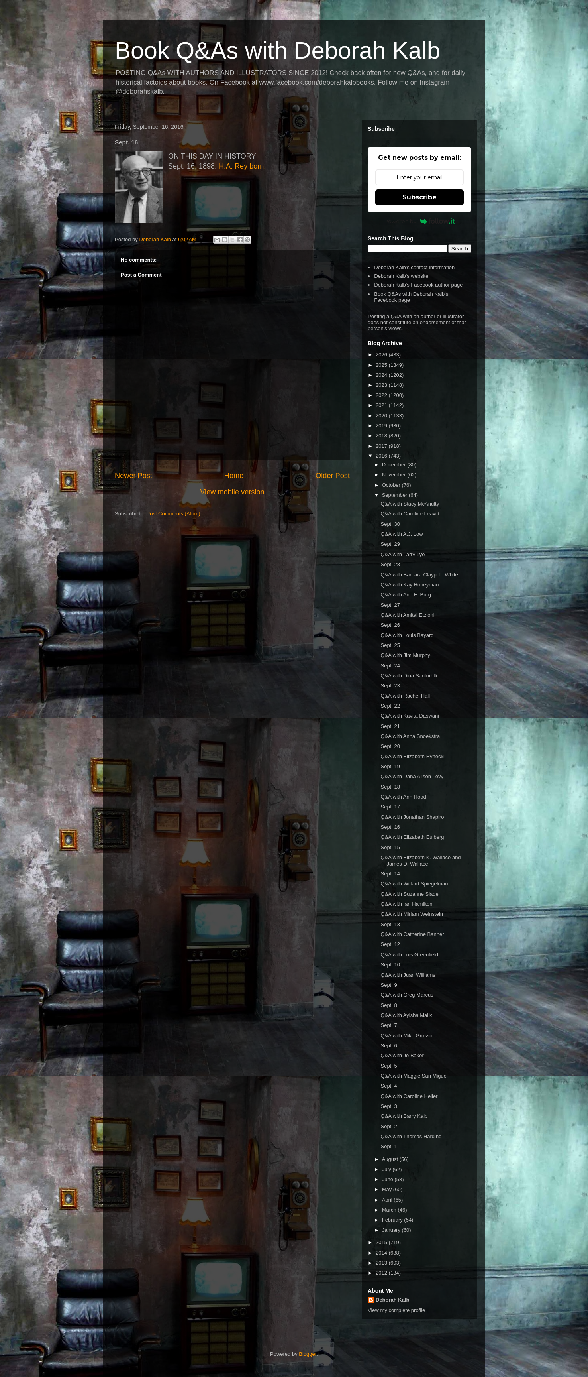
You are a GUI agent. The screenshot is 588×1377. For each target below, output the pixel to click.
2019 (382, 426)
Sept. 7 (388, 1025)
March (390, 1210)
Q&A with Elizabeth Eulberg (412, 837)
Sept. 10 (390, 965)
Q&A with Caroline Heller (408, 1096)
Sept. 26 (390, 625)
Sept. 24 (390, 666)
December (395, 465)
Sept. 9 (388, 985)
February (393, 1220)
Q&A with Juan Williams (407, 975)
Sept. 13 (390, 924)
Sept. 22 (390, 706)
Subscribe (419, 197)
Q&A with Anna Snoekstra (410, 736)
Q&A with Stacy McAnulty (409, 504)
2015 (382, 1242)
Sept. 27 (390, 605)
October (392, 485)
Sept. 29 (390, 544)
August (391, 1159)
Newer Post (133, 476)
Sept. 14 (390, 874)
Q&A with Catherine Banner (412, 934)
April (388, 1200)
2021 (382, 405)
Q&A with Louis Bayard (406, 635)
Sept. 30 (390, 524)
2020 (382, 416)
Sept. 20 (390, 746)
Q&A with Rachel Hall (405, 696)
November (395, 475)
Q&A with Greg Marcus (406, 995)
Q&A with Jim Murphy (405, 655)
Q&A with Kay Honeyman (409, 585)
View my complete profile (396, 1310)
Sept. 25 (390, 645)
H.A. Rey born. (242, 166)
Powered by (419, 221)
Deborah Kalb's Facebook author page (418, 285)
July (387, 1169)
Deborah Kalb (393, 1300)
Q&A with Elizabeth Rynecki (412, 756)
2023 (382, 385)
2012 (382, 1273)
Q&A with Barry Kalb (403, 1116)
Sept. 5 (388, 1066)
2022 (382, 395)
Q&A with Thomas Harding (410, 1136)
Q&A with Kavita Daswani (409, 716)
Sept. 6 (388, 1045)
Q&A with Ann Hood (403, 797)
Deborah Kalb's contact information (414, 267)
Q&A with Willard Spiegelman (414, 884)
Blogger (307, 1354)
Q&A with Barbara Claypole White (419, 575)
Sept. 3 (388, 1106)
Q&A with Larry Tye (402, 554)
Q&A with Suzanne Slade (409, 894)
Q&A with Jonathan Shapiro (412, 817)
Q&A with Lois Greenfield (409, 955)
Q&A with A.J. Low (401, 534)
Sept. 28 (390, 564)
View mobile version (232, 492)
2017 (382, 446)
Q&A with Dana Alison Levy (411, 776)
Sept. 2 (388, 1126)
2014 (382, 1253)
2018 (382, 436)
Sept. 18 (390, 787)
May (387, 1189)
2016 (382, 456)
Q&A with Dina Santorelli (408, 676)
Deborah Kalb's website (401, 276)
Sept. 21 (390, 726)
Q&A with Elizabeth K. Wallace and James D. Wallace (420, 860)
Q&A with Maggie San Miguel (413, 1076)
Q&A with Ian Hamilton (406, 904)
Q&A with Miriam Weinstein (411, 914)
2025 (382, 365)
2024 (382, 375)
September (395, 495)
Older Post (333, 476)
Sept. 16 (390, 827)
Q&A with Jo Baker (401, 1055)
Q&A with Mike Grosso (406, 1036)
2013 (382, 1263)
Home (234, 476)
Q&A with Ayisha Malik (406, 1015)
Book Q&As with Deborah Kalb (277, 50)
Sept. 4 (388, 1086)
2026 (382, 355)
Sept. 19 (390, 766)
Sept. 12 (390, 944)
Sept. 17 (390, 807)
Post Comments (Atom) (173, 514)
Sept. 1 (388, 1146)
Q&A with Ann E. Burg (405, 595)
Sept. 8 (388, 1005)
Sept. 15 (390, 847)
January (392, 1230)
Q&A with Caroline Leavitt (409, 514)
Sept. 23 (390, 685)
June (388, 1179)
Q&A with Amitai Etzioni (407, 615)
